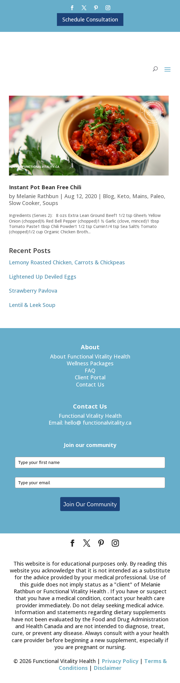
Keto (123, 196)
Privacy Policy (120, 661)
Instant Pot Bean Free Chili (45, 187)
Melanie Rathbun (37, 196)
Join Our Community (90, 504)
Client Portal (90, 377)
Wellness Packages (90, 363)
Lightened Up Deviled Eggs (42, 276)
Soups (50, 203)
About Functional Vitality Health (90, 356)
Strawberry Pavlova (33, 290)
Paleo (157, 196)
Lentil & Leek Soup (32, 304)
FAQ (90, 370)
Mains (139, 196)
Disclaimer (108, 667)
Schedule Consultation (90, 19)
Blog (108, 196)
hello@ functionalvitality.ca (98, 422)
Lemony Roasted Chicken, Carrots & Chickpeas (67, 262)
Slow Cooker (24, 203)
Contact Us (90, 384)
